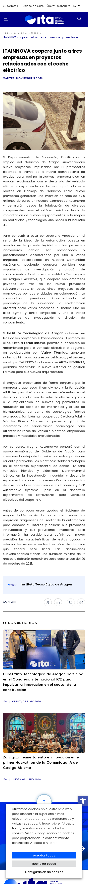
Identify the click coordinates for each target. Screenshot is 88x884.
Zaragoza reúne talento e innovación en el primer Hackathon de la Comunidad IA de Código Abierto (41, 763)
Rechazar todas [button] (44, 863)
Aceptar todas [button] (44, 855)
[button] (83, 801)
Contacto (64, 6)
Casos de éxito (33, 6)
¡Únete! (50, 6)
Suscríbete (10, 6)
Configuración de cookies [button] (44, 872)
